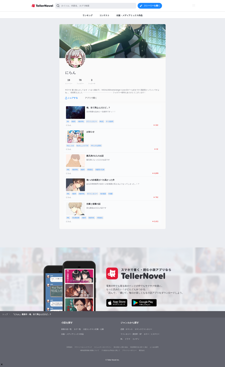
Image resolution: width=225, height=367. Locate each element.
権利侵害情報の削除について (89, 350)
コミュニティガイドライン (102, 347)
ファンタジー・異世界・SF (131, 334)
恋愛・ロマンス (127, 329)
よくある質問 (154, 347)
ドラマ (127, 339)
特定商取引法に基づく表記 (139, 347)
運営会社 (142, 350)
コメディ (135, 339)
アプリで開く (91, 98)
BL (122, 339)
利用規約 (69, 347)
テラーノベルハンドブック (83, 347)
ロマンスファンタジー (143, 329)
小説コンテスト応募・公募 (93, 329)
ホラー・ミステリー (151, 334)
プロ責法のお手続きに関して (110, 350)
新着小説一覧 (66, 329)
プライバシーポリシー (129, 350)
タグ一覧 (77, 329)
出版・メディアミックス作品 (72, 334)
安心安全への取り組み (121, 347)
